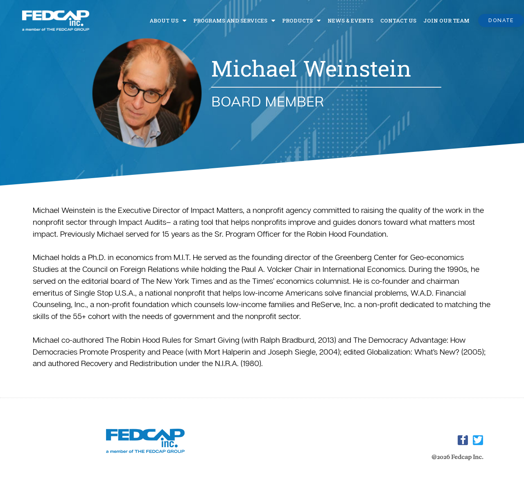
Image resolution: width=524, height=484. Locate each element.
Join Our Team (446, 20)
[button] (501, 20)
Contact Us (398, 20)
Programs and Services (234, 20)
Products (301, 20)
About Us (167, 20)
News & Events (350, 20)
